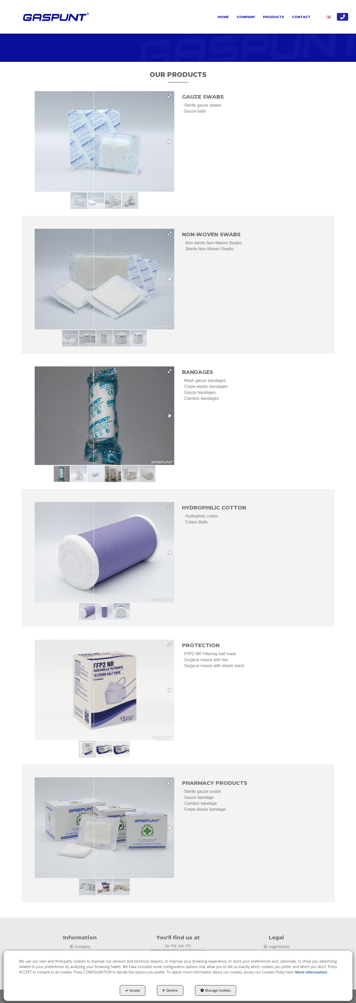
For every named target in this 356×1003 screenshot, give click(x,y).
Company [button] (79, 947)
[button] (55, 17)
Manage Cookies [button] (215, 990)
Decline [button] (170, 990)
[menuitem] (223, 16)
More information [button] (311, 972)
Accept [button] (132, 990)
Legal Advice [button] (276, 947)
